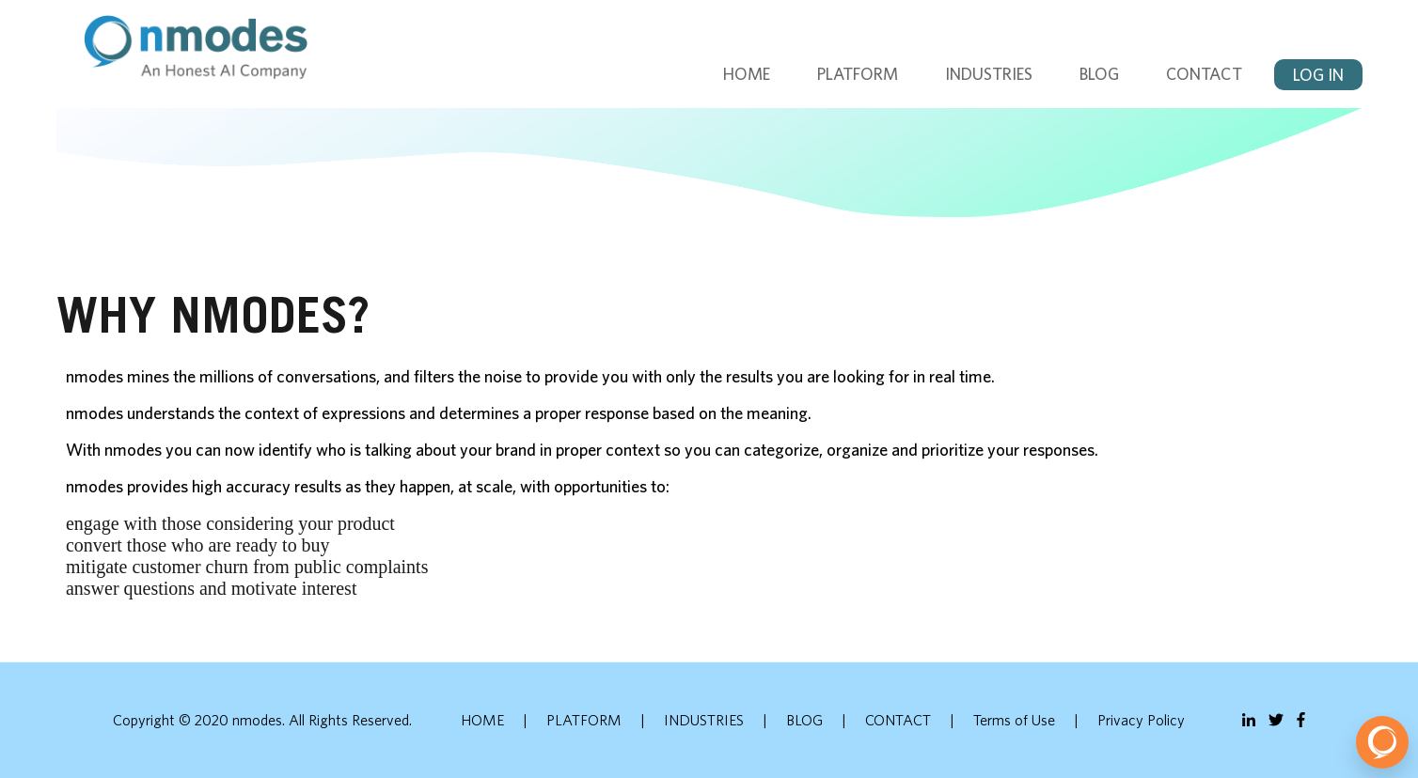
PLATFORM (857, 74)
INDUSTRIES (988, 74)
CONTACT (1204, 74)
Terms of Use (1014, 719)
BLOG (1099, 74)
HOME (746, 74)
